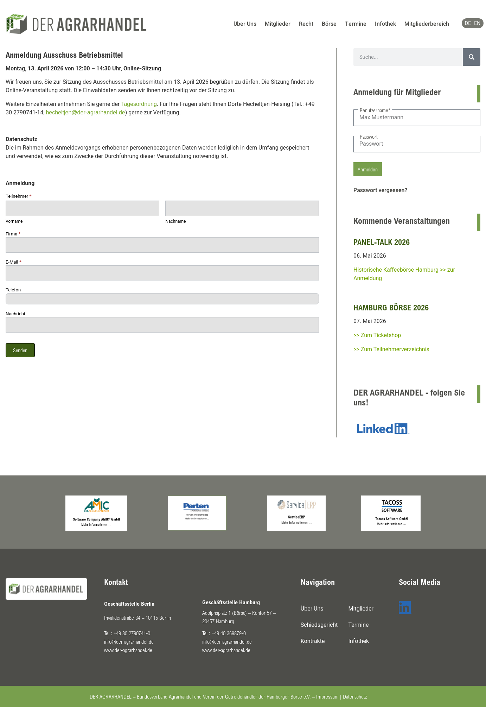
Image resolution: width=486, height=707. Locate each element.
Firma (13, 234)
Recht (306, 24)
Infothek (385, 24)
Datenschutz (355, 696)
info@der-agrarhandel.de (129, 641)
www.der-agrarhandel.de (128, 650)
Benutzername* (375, 110)
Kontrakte (313, 641)
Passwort (369, 136)
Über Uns (245, 24)
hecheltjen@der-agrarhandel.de (85, 112)
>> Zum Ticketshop (377, 335)
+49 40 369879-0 (229, 633)
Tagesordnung (138, 104)
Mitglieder (277, 24)
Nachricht (15, 313)
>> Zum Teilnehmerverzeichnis (391, 349)
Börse (329, 24)
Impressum (327, 696)
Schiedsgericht (319, 624)
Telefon (13, 290)
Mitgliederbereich (426, 24)
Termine (355, 24)
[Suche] (471, 57)
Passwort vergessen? (380, 190)
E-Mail (13, 262)
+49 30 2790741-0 (132, 633)
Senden (20, 350)
